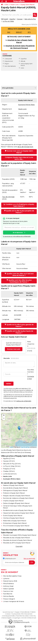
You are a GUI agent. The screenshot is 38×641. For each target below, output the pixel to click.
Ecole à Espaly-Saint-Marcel (12, 515)
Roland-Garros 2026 (10, 581)
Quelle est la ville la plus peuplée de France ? (19, 211)
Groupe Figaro (17, 618)
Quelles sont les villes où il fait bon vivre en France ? (19, 274)
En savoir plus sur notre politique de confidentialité (17, 236)
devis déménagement (25, 147)
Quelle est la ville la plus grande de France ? (19, 325)
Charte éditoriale (24, 612)
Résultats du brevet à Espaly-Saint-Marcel (17, 540)
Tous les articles (15, 614)
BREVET (19, 32)
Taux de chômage (8, 197)
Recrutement (28, 614)
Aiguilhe (12, 19)
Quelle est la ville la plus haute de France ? (19, 332)
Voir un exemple (29, 558)
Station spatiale (8, 589)
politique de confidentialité (24, 401)
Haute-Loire (14, 4)
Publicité (33, 612)
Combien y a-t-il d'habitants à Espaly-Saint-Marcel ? (19, 205)
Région (7, 63)
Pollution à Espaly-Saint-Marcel (14, 493)
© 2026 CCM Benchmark (29, 618)
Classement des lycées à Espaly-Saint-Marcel (18, 513)
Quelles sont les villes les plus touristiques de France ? (19, 281)
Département (9, 61)
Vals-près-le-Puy (30, 19)
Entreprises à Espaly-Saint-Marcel (15, 523)
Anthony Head (8, 586)
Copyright (19, 546)
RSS (22, 614)
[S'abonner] (19, 562)
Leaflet (11, 447)
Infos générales (7, 88)
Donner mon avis (13, 349)
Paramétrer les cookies (22, 616)
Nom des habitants (10, 66)
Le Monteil (6, 474)
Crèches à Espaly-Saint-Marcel (13, 518)
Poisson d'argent (9, 599)
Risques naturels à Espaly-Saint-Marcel (16, 496)
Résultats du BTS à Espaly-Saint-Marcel (16, 543)
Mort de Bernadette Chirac (12, 576)
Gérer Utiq (32, 616)
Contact (8, 614)
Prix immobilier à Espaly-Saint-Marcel (16, 526)
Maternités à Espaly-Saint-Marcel (14, 521)
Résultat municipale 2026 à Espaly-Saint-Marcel (19, 535)
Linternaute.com (9, 558)
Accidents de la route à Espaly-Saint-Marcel (18, 510)
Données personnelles (9, 616)
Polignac (6, 469)
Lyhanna (6, 578)
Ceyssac (19, 19)
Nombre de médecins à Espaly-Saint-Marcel (18, 498)
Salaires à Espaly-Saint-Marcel (13, 485)
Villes (6, 4)
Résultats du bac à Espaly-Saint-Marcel (16, 538)
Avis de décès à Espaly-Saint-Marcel (15, 488)
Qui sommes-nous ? (8, 612)
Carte (22, 68)
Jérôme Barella (8, 596)
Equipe (17, 612)
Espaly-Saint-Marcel (27, 4)
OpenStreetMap (25, 447)
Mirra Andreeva (8, 583)
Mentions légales (6, 618)
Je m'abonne (18, 232)
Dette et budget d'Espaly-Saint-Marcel (16, 503)
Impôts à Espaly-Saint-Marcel (13, 501)
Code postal (8, 58)
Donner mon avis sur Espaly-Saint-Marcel (19, 152)
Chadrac (6, 471)
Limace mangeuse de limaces (13, 601)
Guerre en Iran (8, 591)
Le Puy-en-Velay (8, 21)
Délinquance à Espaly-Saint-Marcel (15, 490)
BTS (29, 32)
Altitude (23, 61)
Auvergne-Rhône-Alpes (26, 105)
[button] (19, 428)
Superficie (24, 58)
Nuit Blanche (7, 594)
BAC (8, 32)
